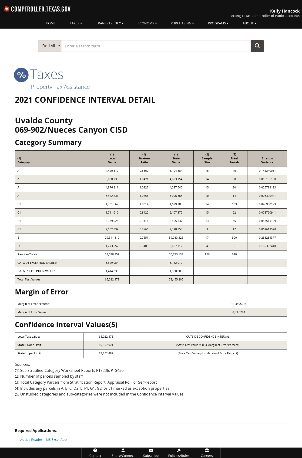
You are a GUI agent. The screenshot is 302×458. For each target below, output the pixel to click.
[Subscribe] (151, 453)
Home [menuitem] (51, 23)
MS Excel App (56, 439)
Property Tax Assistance (60, 86)
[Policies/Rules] (179, 453)
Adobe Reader (31, 439)
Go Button (257, 45)
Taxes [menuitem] (74, 23)
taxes (39, 73)
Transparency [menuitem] (108, 23)
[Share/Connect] (123, 453)
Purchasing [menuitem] (181, 23)
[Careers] (207, 453)
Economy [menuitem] (146, 23)
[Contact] (95, 453)
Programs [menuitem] (217, 23)
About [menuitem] (248, 23)
